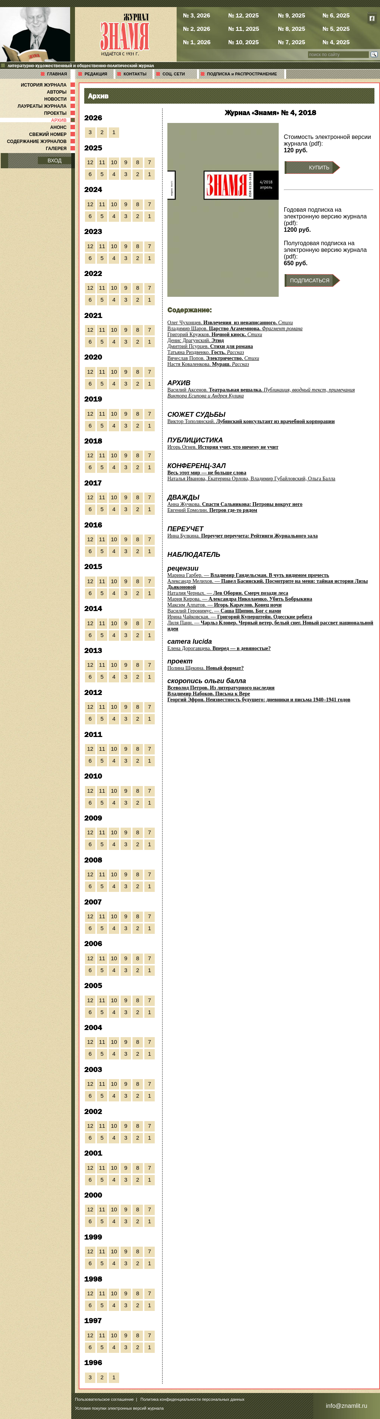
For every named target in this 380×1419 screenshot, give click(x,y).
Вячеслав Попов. (213, 358)
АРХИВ (63, 120)
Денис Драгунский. (195, 340)
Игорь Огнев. (222, 447)
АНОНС (63, 127)
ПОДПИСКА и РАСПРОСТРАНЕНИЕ (242, 74)
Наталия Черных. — (227, 593)
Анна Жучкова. (234, 504)
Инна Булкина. (242, 536)
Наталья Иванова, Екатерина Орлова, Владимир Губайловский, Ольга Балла (251, 475)
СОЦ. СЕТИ (174, 74)
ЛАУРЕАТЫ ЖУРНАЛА (47, 106)
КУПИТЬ (319, 168)
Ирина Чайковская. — (239, 617)
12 (90, 162)
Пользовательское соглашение (104, 1399)
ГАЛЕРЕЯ (61, 148)
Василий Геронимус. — (224, 611)
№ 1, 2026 (196, 42)
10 (114, 162)
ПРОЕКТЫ (60, 113)
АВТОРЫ (61, 92)
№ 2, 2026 (196, 28)
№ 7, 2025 (291, 42)
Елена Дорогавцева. (219, 648)
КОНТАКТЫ (135, 74)
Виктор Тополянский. (251, 421)
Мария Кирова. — (239, 599)
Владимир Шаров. (234, 328)
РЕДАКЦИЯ (96, 74)
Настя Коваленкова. (208, 364)
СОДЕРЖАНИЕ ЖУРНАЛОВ (41, 141)
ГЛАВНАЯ (57, 74)
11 (102, 162)
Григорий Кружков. (214, 334)
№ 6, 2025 (336, 15)
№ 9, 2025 (291, 15)
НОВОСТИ (60, 99)
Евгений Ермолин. (212, 510)
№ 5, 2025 (336, 28)
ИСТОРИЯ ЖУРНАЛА (48, 85)
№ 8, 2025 (291, 28)
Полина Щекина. (205, 668)
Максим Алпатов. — (224, 605)
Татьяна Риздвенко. (205, 352)
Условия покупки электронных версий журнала (119, 1408)
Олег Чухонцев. (230, 322)
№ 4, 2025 (336, 42)
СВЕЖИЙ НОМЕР (52, 134)
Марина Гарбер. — (248, 575)
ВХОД (55, 160)
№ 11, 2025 (243, 28)
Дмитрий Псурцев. (210, 346)
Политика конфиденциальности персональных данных (193, 1399)
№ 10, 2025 (243, 42)
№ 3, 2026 (196, 15)
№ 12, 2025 (243, 15)
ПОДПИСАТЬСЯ (310, 280)
